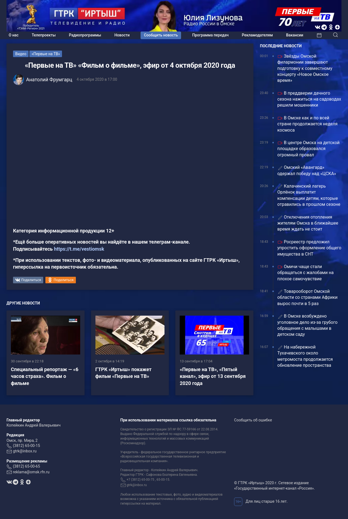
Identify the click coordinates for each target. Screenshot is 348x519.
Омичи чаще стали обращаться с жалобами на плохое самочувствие (305, 272)
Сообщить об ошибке (253, 420)
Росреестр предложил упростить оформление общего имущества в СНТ (309, 248)
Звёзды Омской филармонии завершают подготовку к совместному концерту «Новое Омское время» (304, 68)
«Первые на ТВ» (46, 54)
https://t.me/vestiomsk (79, 249)
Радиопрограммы (85, 35)
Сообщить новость (161, 35)
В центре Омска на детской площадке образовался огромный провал (308, 148)
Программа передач (210, 35)
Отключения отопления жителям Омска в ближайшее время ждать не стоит (307, 223)
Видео (20, 54)
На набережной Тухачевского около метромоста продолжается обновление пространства (305, 356)
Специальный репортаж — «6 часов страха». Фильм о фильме (44, 376)
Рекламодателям (257, 35)
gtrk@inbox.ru (24, 451)
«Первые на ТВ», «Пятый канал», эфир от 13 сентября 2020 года (213, 376)
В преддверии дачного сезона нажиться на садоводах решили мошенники (309, 99)
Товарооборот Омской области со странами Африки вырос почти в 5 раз (307, 297)
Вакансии (294, 35)
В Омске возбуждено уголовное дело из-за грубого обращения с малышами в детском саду (307, 325)
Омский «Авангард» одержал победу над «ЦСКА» (306, 170)
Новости (122, 35)
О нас (13, 35)
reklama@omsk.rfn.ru (31, 472)
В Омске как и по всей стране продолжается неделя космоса (307, 124)
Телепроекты (44, 35)
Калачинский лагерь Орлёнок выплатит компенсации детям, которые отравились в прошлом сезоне (308, 195)
